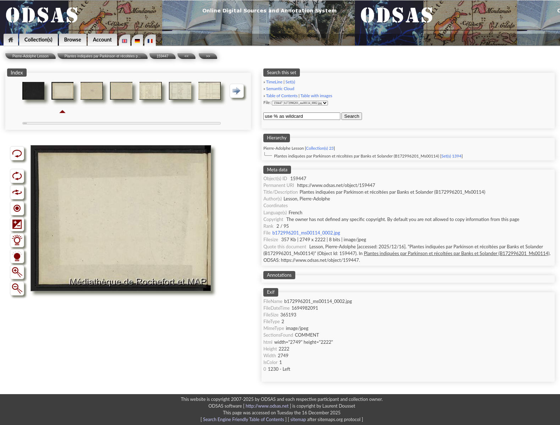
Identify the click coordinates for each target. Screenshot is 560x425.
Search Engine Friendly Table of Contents (243, 419)
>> (208, 56)
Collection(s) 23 (320, 148)
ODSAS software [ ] (250, 406)
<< (187, 56)
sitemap (298, 419)
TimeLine (274, 81)
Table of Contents (282, 95)
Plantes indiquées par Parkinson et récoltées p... (103, 56)
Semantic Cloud (280, 88)
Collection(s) (38, 40)
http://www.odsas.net (267, 406)
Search (351, 116)
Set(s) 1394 (451, 156)
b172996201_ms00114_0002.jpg (306, 233)
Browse (72, 40)
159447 (162, 56)
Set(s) (290, 81)
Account (102, 40)
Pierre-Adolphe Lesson (30, 56)
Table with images (316, 95)
